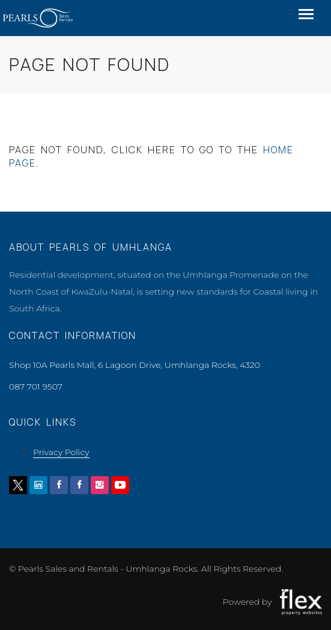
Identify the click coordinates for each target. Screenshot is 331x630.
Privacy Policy (61, 452)
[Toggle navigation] (306, 15)
